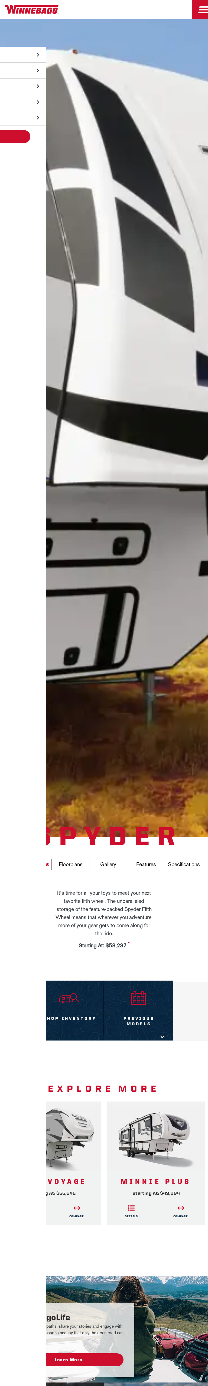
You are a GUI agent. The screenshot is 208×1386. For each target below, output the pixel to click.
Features (146, 864)
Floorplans (71, 864)
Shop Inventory (69, 1018)
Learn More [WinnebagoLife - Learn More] (69, 1359)
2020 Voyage (52, 1181)
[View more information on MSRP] (128, 946)
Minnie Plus (156, 1181)
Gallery (108, 864)
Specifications (184, 864)
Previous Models (138, 1021)
